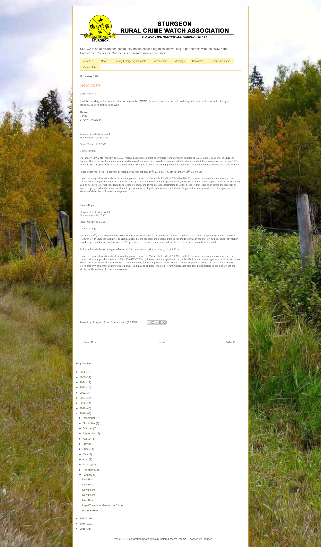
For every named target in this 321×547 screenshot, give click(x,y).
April (86, 459)
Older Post (232, 342)
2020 (83, 402)
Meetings (180, 61)
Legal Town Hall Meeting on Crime (102, 505)
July (85, 443)
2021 (83, 397)
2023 (83, 387)
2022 (83, 392)
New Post (88, 479)
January (88, 474)
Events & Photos (221, 61)
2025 (83, 377)
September (90, 433)
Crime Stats (89, 67)
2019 (83, 408)
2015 (83, 528)
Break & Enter (90, 510)
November (89, 423)
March (87, 464)
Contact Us (198, 61)
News (104, 61)
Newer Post (89, 342)
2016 (83, 523)
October (88, 428)
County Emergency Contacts (130, 61)
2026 (83, 371)
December (89, 417)
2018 (83, 413)
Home (161, 342)
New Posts (88, 489)
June (86, 448)
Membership (160, 61)
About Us (88, 61)
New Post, (88, 500)
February (88, 469)
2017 (83, 518)
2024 (83, 382)
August (87, 438)
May (86, 454)
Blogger (206, 538)
